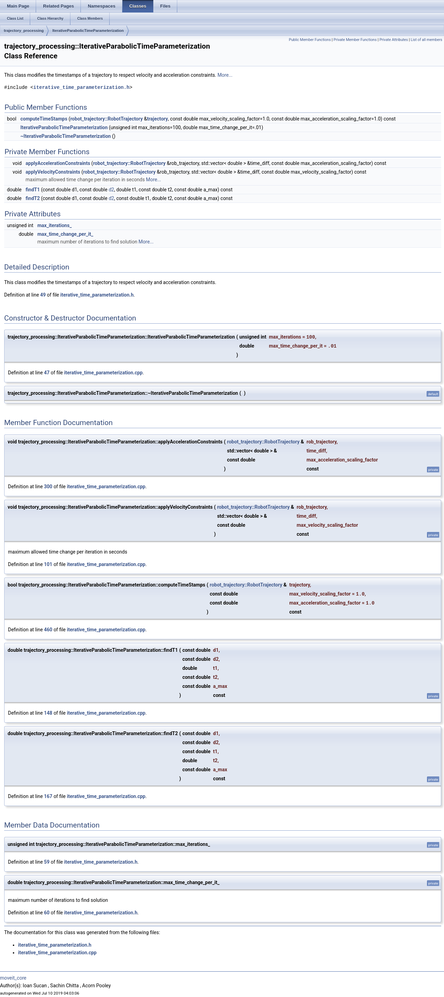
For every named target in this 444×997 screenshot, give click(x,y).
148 (48, 713)
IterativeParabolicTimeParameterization (88, 30)
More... (224, 75)
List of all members (426, 40)
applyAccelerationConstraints (58, 163)
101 (48, 564)
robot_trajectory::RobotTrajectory (106, 119)
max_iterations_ (54, 225)
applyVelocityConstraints (53, 172)
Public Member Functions (310, 40)
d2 (111, 189)
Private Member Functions (355, 40)
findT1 (33, 189)
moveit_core (13, 978)
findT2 (33, 198)
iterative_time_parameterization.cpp (103, 372)
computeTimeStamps (43, 119)
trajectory (157, 119)
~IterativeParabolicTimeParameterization (65, 136)
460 (48, 629)
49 (43, 295)
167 (48, 796)
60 (47, 912)
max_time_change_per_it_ (65, 234)
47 (47, 372)
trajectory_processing (24, 30)
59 (47, 862)
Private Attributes (393, 40)
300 (48, 486)
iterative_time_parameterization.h (81, 87)
